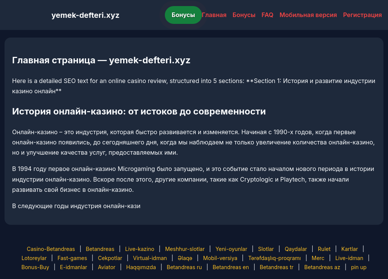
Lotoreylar (34, 258)
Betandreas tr (276, 267)
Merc (318, 258)
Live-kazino (139, 249)
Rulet (324, 249)
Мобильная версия (308, 15)
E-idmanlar (73, 267)
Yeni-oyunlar (231, 249)
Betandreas (100, 249)
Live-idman (349, 258)
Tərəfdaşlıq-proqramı (274, 258)
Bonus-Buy (35, 267)
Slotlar (266, 249)
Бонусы (183, 15)
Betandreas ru (184, 267)
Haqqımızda (141, 267)
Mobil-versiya (220, 258)
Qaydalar (296, 249)
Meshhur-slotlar (185, 249)
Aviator (107, 267)
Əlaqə (185, 258)
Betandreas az (322, 267)
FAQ (267, 15)
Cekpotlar (110, 258)
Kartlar (349, 249)
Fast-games (72, 258)
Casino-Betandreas (51, 249)
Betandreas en (231, 267)
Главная (214, 15)
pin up (358, 267)
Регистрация (362, 15)
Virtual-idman (150, 258)
